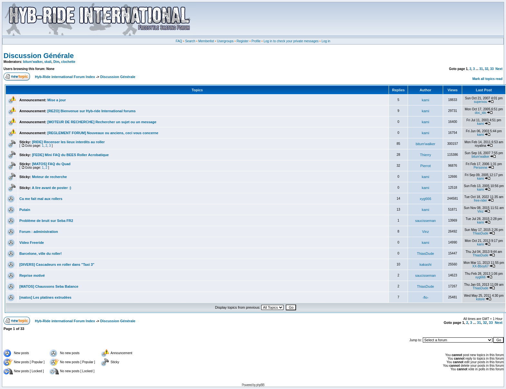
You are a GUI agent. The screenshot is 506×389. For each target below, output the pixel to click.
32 (486, 69)
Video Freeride (31, 242)
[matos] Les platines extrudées (45, 297)
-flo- (425, 297)
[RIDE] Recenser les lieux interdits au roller (68, 142)
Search (190, 41)
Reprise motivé (32, 275)
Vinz (480, 211)
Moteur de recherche (49, 177)
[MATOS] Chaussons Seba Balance (48, 286)
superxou (480, 102)
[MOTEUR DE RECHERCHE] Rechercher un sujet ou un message (101, 122)
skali (47, 62)
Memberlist (206, 41)
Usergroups (225, 41)
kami (425, 100)
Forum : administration (38, 232)
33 (492, 69)
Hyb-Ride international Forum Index (65, 77)
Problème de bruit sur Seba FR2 (46, 221)
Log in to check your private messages (291, 41)
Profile (256, 41)
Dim (56, 62)
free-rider (480, 200)
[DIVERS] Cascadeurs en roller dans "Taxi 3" (56, 264)
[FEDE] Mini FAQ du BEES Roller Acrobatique (70, 155)
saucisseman (425, 221)
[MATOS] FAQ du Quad (51, 164)
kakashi (426, 264)
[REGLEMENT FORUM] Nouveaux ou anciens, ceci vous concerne (102, 133)
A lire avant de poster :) (51, 188)
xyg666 (425, 199)
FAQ (179, 41)
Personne (480, 167)
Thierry (425, 155)
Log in (326, 41)
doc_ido (480, 113)
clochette (68, 62)
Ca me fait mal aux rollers (40, 199)
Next (498, 69)
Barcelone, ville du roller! (40, 253)
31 (481, 69)
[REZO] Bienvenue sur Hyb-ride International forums (91, 111)
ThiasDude (480, 233)
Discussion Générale (39, 56)
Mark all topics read (487, 79)
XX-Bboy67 (480, 266)
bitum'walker (33, 62)
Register (242, 41)
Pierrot (425, 166)
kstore (480, 299)
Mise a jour (56, 100)
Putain (24, 210)
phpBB (260, 385)
